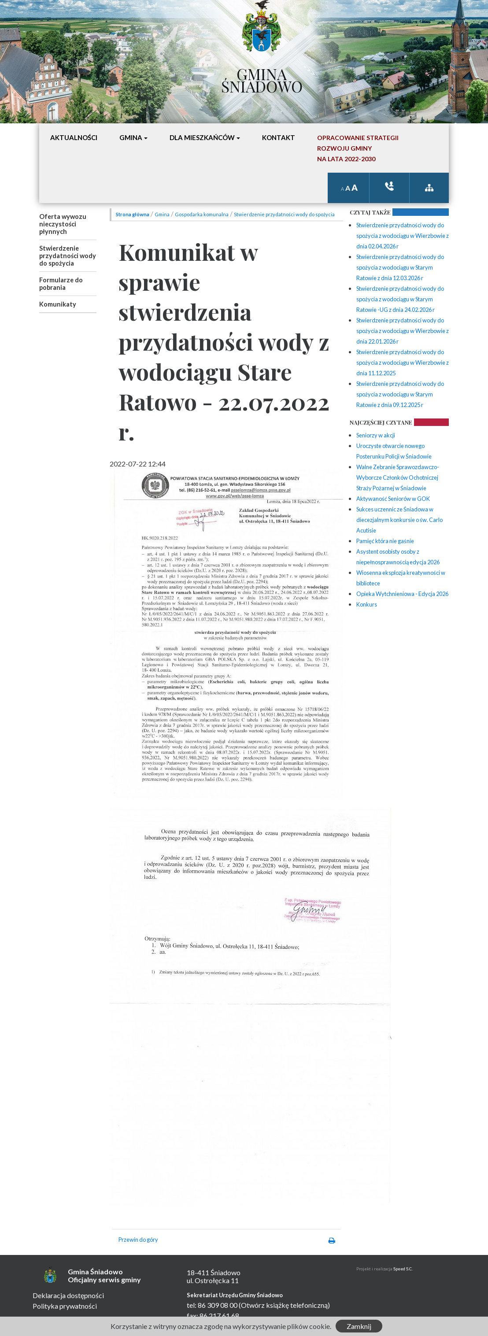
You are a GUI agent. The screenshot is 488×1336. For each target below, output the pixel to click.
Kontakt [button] (278, 137)
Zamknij (359, 1326)
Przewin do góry (138, 1239)
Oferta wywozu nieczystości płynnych (62, 224)
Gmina (162, 214)
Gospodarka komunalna (202, 214)
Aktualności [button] (73, 137)
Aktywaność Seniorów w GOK (393, 498)
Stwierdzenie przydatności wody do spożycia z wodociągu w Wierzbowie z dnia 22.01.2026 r (402, 331)
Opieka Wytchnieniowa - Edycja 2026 (402, 593)
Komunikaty (57, 304)
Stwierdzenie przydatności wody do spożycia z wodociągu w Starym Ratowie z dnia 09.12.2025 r (400, 394)
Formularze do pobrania (61, 283)
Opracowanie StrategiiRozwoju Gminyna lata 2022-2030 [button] (358, 148)
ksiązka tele (389, 186)
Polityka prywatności (65, 1306)
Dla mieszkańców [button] (202, 137)
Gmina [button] (130, 137)
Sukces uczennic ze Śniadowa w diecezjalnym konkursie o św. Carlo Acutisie (399, 520)
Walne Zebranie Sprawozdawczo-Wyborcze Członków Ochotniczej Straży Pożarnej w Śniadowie (397, 477)
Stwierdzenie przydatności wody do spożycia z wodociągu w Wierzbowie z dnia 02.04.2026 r (402, 236)
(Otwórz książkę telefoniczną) (284, 1305)
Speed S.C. (403, 1268)
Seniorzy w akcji (375, 435)
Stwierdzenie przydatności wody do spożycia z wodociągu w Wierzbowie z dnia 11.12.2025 (402, 362)
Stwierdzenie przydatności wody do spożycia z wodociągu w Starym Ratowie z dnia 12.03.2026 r (400, 267)
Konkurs (366, 604)
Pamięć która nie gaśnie (385, 540)
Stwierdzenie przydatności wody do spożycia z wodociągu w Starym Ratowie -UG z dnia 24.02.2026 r (400, 299)
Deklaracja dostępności (68, 1295)
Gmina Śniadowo (262, 78)
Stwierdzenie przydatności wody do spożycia (67, 255)
